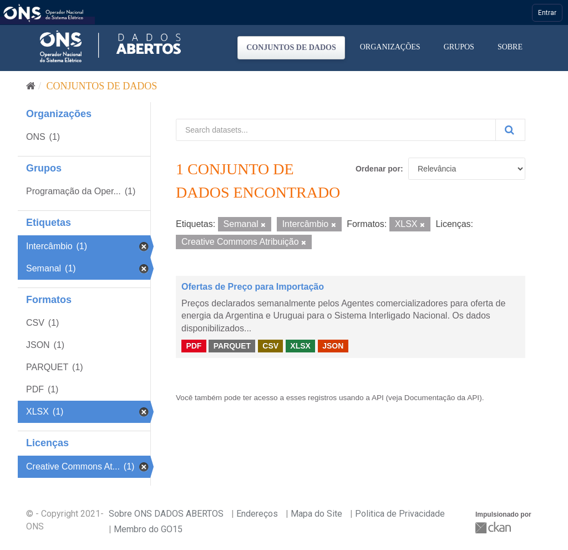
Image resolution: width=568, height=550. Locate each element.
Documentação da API (441, 397)
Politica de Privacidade (400, 513)
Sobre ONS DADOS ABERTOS (166, 513)
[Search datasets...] (336, 130)
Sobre (510, 47)
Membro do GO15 (148, 529)
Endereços (257, 513)
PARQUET (232, 345)
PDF (193, 345)
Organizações (390, 47)
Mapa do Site (316, 513)
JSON (332, 345)
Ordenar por (378, 168)
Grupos (459, 47)
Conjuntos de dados (291, 47)
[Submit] (510, 130)
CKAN (494, 527)
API (378, 397)
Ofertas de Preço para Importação (252, 286)
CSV (270, 345)
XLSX (300, 345)
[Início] (31, 86)
